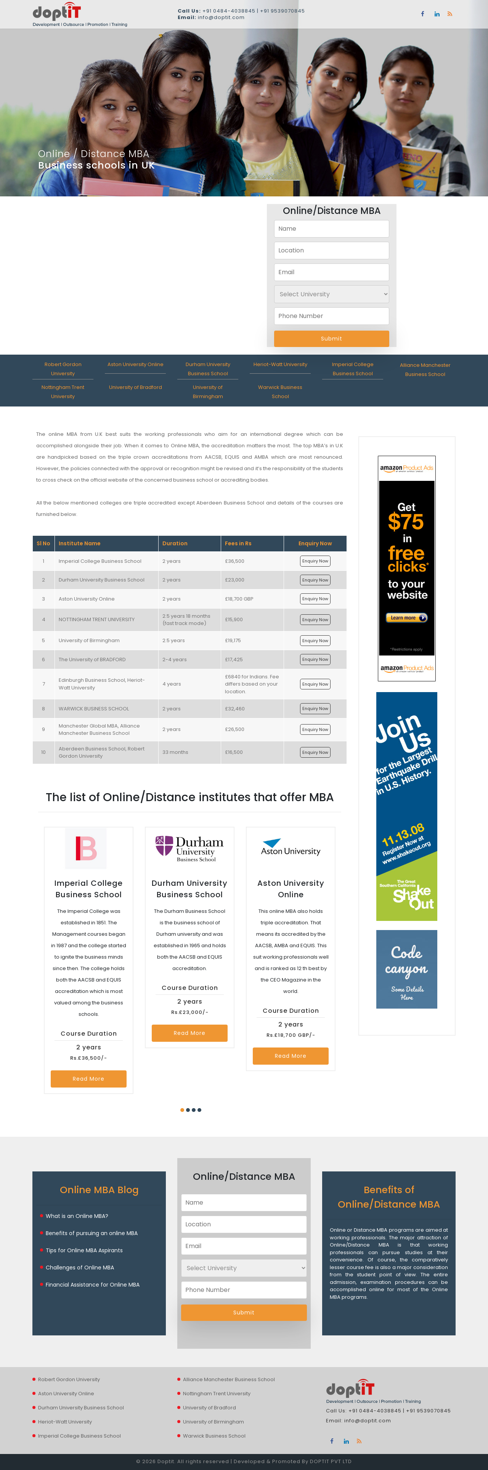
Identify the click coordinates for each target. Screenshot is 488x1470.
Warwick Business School (214, 1435)
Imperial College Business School (79, 1435)
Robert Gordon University (69, 1379)
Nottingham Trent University (216, 1393)
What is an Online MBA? (77, 1216)
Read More (88, 1079)
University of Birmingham (213, 1421)
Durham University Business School (81, 1407)
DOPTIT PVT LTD (331, 1461)
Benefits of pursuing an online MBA (92, 1233)
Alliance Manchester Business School (229, 1379)
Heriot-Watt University (280, 364)
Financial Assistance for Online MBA (93, 1284)
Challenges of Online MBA (80, 1267)
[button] (182, 1110)
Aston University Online (136, 364)
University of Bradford (135, 387)
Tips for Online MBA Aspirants (84, 1250)
